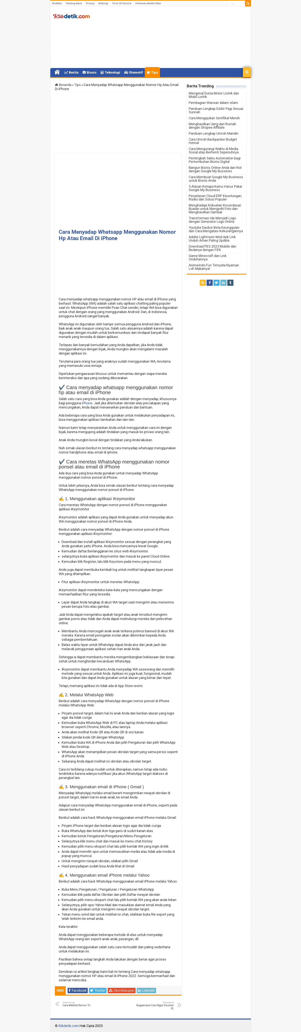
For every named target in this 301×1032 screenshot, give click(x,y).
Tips (152, 72)
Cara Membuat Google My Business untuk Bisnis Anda (216, 178)
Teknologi (110, 72)
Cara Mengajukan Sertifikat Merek (214, 118)
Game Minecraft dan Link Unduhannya (208, 257)
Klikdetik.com (68, 1026)
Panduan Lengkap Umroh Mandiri (213, 133)
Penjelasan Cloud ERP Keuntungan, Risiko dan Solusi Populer (215, 197)
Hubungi (103, 3)
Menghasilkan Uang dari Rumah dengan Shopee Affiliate (212, 125)
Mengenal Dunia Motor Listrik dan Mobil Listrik (214, 95)
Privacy (90, 3)
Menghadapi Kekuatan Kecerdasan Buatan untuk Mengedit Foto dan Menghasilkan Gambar (215, 208)
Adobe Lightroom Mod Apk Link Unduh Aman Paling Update (212, 238)
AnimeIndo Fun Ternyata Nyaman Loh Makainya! (214, 267)
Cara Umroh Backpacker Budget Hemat (213, 141)
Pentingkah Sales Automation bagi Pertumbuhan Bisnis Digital (215, 160)
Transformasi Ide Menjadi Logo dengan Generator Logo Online (212, 220)
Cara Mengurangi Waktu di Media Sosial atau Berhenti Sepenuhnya (214, 150)
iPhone (87, 403)
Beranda (63, 85)
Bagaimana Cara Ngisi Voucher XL (154, 1005)
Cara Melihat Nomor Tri (82, 1004)
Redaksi (57, 3)
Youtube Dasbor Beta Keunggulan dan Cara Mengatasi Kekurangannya (216, 229)
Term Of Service (121, 3)
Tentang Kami (74, 3)
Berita (71, 72)
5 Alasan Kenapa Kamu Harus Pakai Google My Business (215, 188)
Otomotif (133, 72)
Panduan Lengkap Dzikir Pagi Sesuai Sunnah (216, 110)
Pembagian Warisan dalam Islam (213, 103)
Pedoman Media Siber (148, 3)
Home (57, 72)
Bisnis (90, 72)
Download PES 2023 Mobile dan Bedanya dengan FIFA (212, 248)
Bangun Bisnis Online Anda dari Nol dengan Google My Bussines (215, 169)
